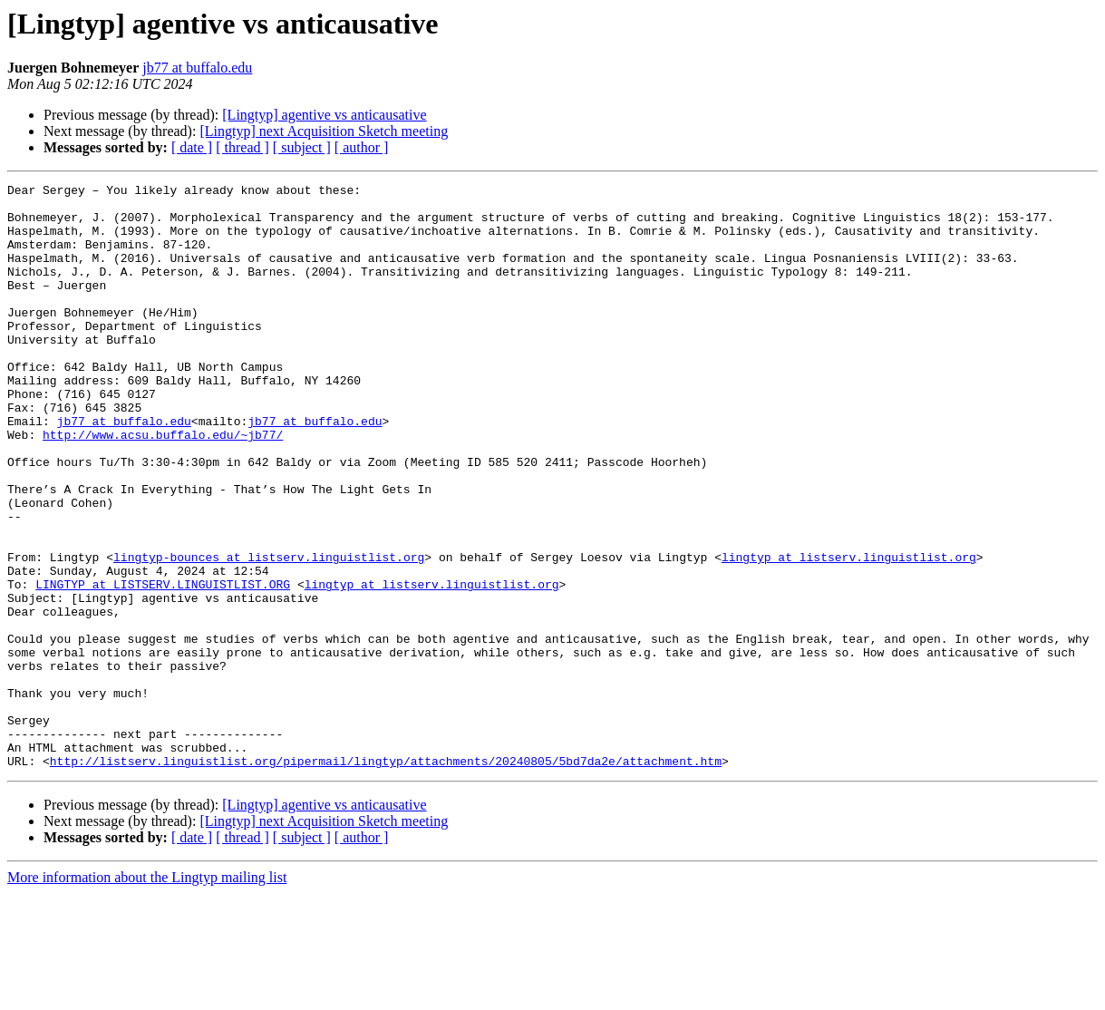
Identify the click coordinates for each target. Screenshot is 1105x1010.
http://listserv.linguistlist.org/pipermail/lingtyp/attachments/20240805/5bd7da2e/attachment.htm (386, 877)
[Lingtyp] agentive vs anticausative (324, 114)
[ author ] (361, 147)
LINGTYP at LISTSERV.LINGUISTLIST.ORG (162, 665)
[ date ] (191, 147)
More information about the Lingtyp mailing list (146, 994)
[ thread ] (242, 147)
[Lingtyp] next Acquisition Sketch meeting (323, 131)
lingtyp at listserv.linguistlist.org (849, 633)
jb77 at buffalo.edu (197, 67)
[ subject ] (302, 147)
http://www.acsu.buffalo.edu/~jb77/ (163, 486)
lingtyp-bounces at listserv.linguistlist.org (268, 633)
